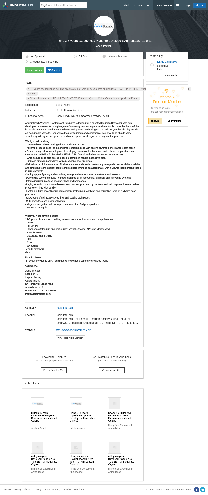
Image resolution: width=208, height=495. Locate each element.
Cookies (67, 489)
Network (137, 5)
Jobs (148, 5)
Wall (126, 5)
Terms (46, 489)
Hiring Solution (163, 5)
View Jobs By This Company (70, 338)
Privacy (56, 489)
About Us (29, 489)
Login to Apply (34, 70)
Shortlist (54, 70)
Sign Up (200, 5)
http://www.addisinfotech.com (73, 330)
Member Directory (12, 489)
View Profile (171, 75)
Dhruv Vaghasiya (167, 61)
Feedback (79, 489)
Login (188, 5)
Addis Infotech (104, 46)
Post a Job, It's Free (54, 370)
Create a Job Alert (111, 370)
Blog (38, 489)
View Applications (114, 56)
